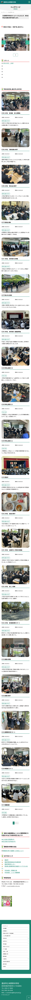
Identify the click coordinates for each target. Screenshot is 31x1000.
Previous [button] (4, 42)
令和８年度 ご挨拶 (8, 63)
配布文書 (4, 964)
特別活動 (4, 944)
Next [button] (27, 42)
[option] (15, 42)
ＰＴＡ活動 (5, 949)
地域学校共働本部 (6, 961)
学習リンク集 (5, 951)
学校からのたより (6, 946)
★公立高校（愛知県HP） (8, 839)
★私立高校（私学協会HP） (9, 841)
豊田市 (6, 860)
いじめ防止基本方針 (6, 935)
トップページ (5, 926)
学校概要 (4, 928)
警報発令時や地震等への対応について (13, 851)
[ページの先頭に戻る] (29, 998)
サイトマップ (6, 995)
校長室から (5, 930)
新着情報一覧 (5, 953)
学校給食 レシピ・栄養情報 (12, 872)
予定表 (4, 966)
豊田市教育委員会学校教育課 (13, 862)
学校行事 (4, 938)
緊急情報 (4, 956)
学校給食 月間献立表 (11, 870)
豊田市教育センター (10, 864)
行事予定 (4, 959)
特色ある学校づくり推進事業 (8, 933)
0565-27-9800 (8, 988)
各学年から (5, 941)
